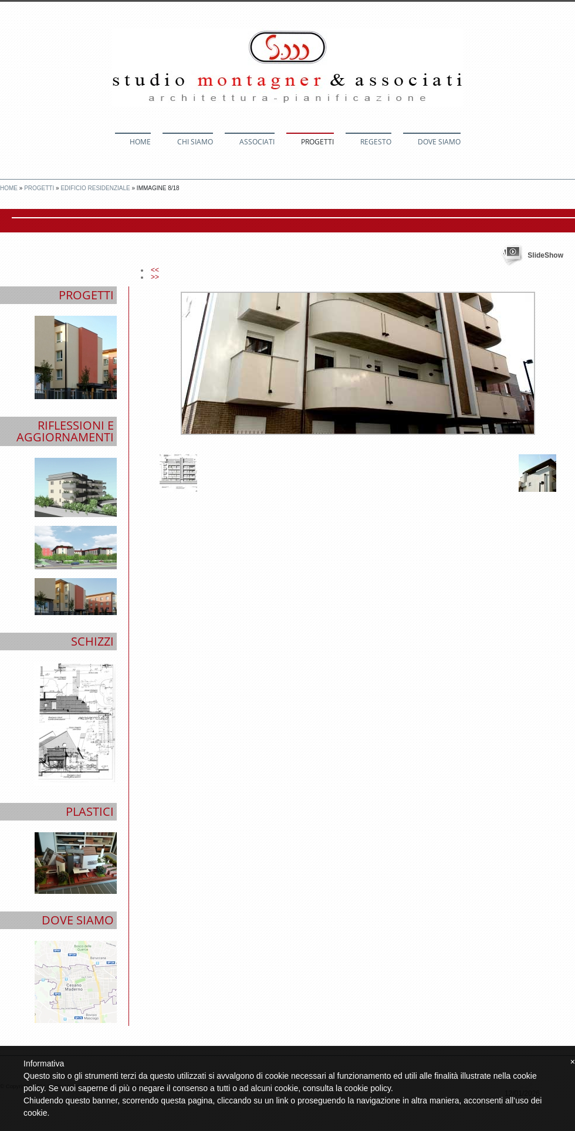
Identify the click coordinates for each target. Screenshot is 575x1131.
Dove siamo (439, 142)
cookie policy (367, 1088)
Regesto (375, 142)
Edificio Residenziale (95, 188)
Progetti (317, 142)
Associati (257, 142)
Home (140, 142)
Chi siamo (195, 142)
